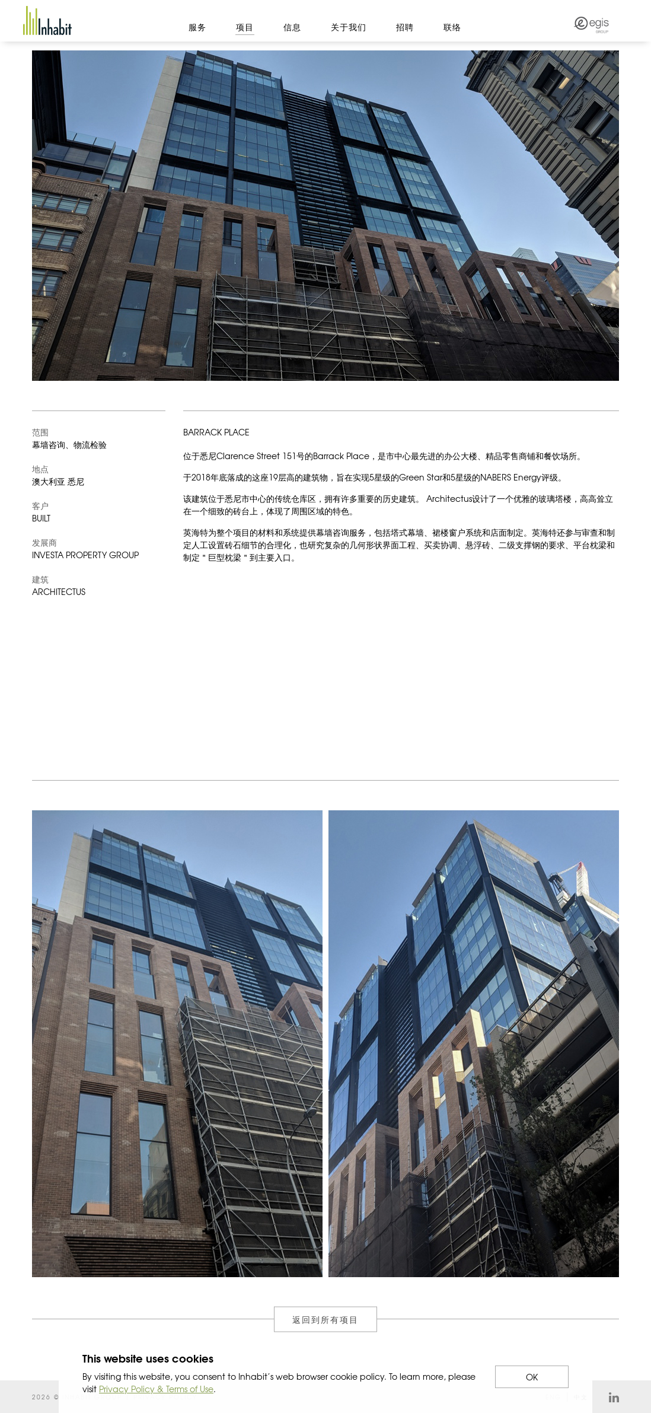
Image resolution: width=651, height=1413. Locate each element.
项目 (245, 27)
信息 (292, 27)
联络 (452, 27)
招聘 (405, 27)
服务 (197, 27)
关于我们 (348, 27)
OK (532, 1377)
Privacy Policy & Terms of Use (156, 1389)
